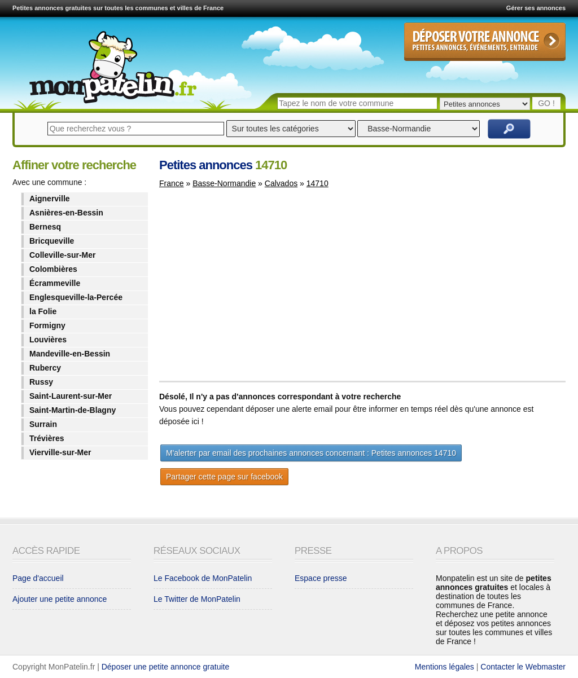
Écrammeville (54, 283)
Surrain (43, 424)
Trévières (46, 438)
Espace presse (321, 578)
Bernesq (45, 226)
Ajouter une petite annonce (59, 599)
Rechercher (509, 129)
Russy (41, 381)
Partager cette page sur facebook (224, 476)
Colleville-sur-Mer (62, 254)
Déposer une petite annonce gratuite (166, 666)
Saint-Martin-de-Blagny (72, 410)
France (171, 183)
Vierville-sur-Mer (60, 452)
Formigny (47, 325)
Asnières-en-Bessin (66, 212)
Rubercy (45, 367)
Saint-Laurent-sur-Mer (70, 395)
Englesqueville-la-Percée (75, 297)
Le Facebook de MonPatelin (203, 578)
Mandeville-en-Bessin (69, 353)
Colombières (53, 269)
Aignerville (49, 198)
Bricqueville (51, 240)
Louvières (48, 339)
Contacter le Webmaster (523, 666)
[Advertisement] (254, 290)
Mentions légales (444, 666)
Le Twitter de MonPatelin (197, 599)
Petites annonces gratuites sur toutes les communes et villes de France (118, 8)
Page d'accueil (38, 578)
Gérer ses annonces (536, 8)
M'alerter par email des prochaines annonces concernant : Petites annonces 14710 (311, 452)
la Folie (42, 311)
